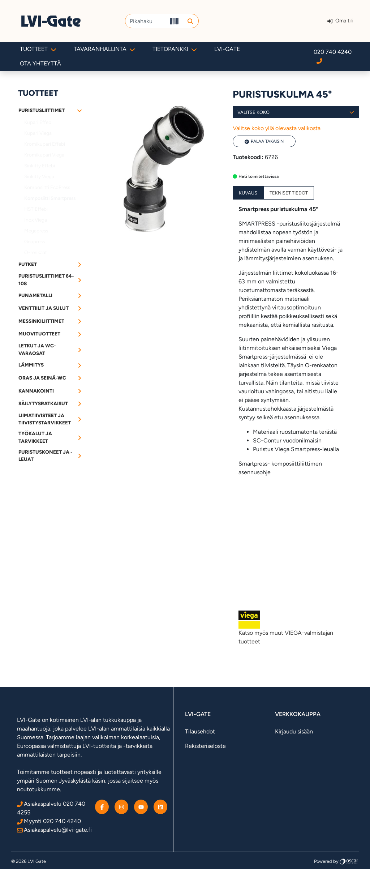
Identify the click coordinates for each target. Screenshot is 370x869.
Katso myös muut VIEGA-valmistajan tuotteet (295, 628)
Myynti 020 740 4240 (49, 821)
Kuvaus (248, 193)
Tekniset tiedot (289, 193)
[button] (190, 21)
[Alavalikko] (79, 110)
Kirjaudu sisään (294, 731)
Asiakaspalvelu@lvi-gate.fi (54, 829)
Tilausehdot (200, 731)
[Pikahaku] (146, 21)
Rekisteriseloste (205, 745)
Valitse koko (295, 112)
